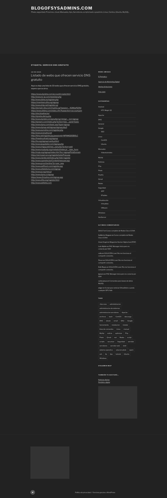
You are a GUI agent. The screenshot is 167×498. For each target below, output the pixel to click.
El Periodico (102, 77)
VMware (104, 208)
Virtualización (103, 200)
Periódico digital (104, 382)
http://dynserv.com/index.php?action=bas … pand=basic (55, 122)
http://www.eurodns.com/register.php (47, 130)
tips (111, 354)
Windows (101, 213)
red (115, 337)
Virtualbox (105, 204)
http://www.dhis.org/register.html (45, 180)
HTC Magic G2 (106, 110)
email (116, 321)
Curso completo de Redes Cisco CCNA (120, 231)
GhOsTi (101, 231)
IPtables (104, 195)
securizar (111, 342)
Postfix (101, 175)
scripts (102, 342)
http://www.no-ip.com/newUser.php (46, 97)
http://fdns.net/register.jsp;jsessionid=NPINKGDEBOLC (54, 136)
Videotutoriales (106, 153)
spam (131, 350)
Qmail (100, 179)
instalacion (116, 325)
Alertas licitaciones (105, 87)
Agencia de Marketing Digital (109, 82)
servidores (103, 346)
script (129, 337)
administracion (115, 304)
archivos (103, 317)
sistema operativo (106, 350)
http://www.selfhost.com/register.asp (47, 166)
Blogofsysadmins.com (62, 8)
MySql (100, 157)
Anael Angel (102, 242)
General (101, 124)
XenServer (102, 217)
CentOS (104, 140)
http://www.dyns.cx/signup (42, 174)
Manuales (102, 149)
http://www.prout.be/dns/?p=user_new (47, 163)
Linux (100, 137)
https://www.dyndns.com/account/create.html (51, 94)
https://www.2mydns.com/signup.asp (47, 177)
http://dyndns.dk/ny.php (41, 116)
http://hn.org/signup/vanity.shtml (45, 141)
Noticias (101, 162)
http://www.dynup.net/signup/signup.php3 (49, 127)
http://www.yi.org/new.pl (41, 172)
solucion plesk (121, 350)
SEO (102, 132)
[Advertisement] (83, 36)
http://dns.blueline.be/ (40, 113)
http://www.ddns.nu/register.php (45, 99)
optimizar (118, 333)
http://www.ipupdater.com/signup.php (47, 144)
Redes (100, 183)
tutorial (118, 354)
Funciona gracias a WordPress (104, 492)
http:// (41, 183)
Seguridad (102, 188)
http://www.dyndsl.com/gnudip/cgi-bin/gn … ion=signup (55, 119)
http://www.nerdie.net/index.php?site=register (50, 158)
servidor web (115, 346)
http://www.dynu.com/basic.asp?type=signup (50, 124)
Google (100, 128)
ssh (101, 354)
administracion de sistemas (110, 308)
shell (124, 346)
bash (110, 317)
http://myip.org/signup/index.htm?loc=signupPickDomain (55, 152)
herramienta (104, 325)
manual (126, 329)
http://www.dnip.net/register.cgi (44, 105)
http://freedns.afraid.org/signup (44, 138)
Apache (101, 115)
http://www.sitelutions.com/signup (46, 169)
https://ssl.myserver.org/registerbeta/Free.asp (50, 155)
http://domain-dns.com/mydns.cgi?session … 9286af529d (56, 108)
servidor (131, 342)
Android (101, 107)
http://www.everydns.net (41, 133)
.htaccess (103, 304)
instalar (125, 325)
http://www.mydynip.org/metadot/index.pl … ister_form (54, 149)
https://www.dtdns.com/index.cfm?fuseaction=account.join (56, 111)
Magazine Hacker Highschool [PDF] (123, 242)
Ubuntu (103, 144)
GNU (122, 321)
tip (106, 354)
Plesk (100, 170)
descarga (127, 317)
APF (102, 191)
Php (99, 166)
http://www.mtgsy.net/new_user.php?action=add (52, 147)
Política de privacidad (83, 492)
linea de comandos (106, 329)
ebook (108, 321)
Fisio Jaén (101, 92)
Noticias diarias (104, 380)
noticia (109, 333)
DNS (100, 120)
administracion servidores (109, 312)
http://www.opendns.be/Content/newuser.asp (50, 161)
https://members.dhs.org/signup (45, 102)
